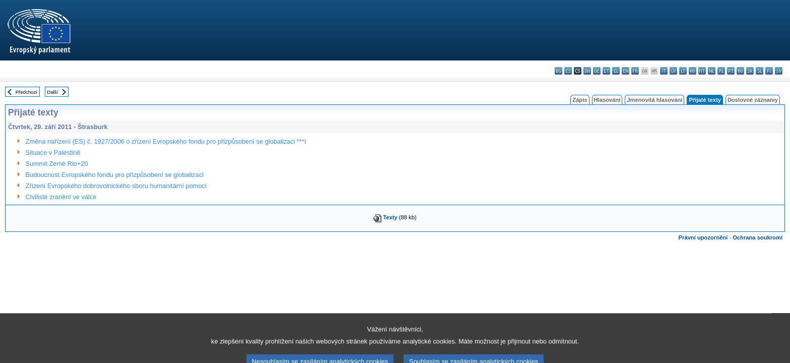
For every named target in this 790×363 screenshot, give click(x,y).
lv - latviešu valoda (673, 71)
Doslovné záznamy (753, 100)
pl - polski (721, 71)
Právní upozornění (703, 237)
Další (52, 92)
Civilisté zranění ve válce (61, 197)
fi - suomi (769, 71)
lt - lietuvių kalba (683, 71)
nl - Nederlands (711, 71)
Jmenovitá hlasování (654, 100)
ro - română (740, 71)
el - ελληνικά (616, 71)
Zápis (579, 100)
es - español (568, 71)
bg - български (558, 71)
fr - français (635, 71)
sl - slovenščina (759, 71)
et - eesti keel (606, 71)
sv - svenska (778, 71)
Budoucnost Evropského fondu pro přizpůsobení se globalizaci (115, 174)
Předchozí (26, 92)
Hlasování (607, 100)
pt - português (731, 71)
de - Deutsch (597, 71)
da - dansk (587, 71)
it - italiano (664, 71)
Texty (390, 217)
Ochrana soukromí (757, 237)
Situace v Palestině (53, 152)
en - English (625, 71)
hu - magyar (692, 71)
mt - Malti (702, 71)
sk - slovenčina (750, 71)
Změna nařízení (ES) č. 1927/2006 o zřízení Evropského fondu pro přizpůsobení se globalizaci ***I (166, 141)
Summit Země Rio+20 (57, 163)
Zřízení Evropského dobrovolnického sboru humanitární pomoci (116, 186)
